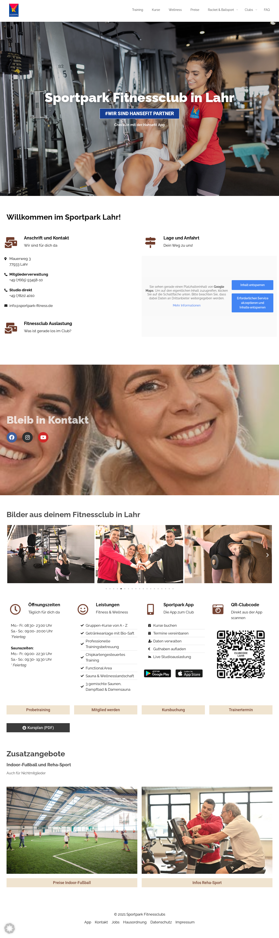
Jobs (115, 922)
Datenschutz (161, 922)
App (87, 922)
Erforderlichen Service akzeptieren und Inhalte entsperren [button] (252, 302)
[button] (11, 555)
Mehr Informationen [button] (187, 305)
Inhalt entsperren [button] (252, 285)
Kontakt (101, 922)
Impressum (185, 922)
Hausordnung (135, 922)
